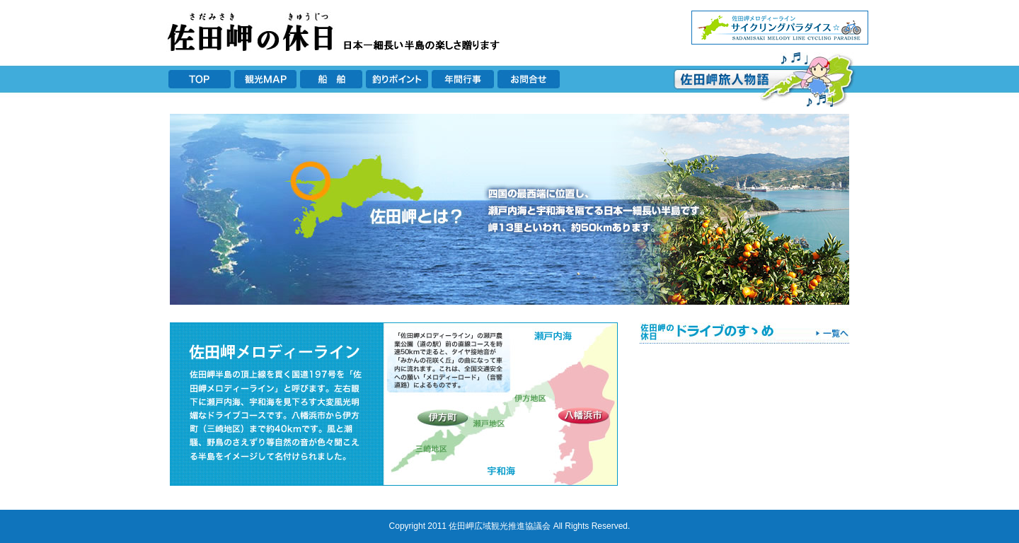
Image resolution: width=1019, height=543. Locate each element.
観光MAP (265, 79)
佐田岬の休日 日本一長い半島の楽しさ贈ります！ (336, 31)
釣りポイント (397, 79)
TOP (199, 79)
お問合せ (528, 79)
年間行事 (463, 79)
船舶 (331, 79)
